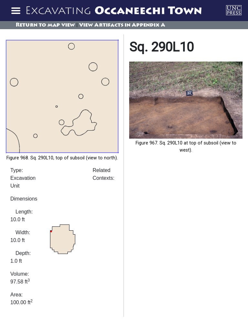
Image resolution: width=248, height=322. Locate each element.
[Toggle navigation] (15, 10)
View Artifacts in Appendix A (122, 25)
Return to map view (45, 25)
